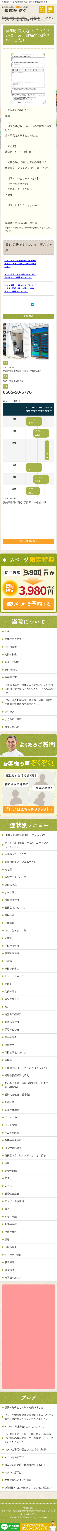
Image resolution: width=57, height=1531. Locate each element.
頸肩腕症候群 (12, 900)
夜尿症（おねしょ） (15, 907)
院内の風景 (11, 646)
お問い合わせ (12, 727)
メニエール (11, 1117)
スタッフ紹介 (12, 662)
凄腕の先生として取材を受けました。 (25, 1407)
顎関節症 (9, 1270)
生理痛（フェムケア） (17, 854)
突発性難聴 (11, 1171)
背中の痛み (11, 1037)
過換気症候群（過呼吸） (18, 1094)
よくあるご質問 (13, 719)
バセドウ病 (11, 1125)
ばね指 (8, 961)
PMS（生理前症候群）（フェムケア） (25, 835)
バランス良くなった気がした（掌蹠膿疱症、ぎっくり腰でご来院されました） (20, 263)
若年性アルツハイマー (17, 877)
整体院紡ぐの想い (14, 639)
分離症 (8, 938)
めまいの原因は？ (14, 1472)
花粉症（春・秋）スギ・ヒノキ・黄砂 (25, 1155)
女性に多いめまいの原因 (18, 1480)
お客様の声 (35, 17)
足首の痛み (11, 991)
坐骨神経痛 (11, 1231)
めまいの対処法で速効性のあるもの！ (25, 1464)
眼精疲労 (9, 1045)
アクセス (9, 711)
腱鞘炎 (8, 984)
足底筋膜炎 (11, 1247)
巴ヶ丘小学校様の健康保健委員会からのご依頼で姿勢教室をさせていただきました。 (29, 1417)
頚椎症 (8, 1060)
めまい (8, 1186)
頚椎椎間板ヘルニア (15, 1052)
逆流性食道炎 (12, 1193)
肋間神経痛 (11, 1224)
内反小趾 (9, 915)
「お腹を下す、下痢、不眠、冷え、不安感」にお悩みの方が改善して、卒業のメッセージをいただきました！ (29, 1438)
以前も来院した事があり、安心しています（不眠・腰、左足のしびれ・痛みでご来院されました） (20, 288)
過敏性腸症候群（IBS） (17, 1075)
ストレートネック (14, 976)
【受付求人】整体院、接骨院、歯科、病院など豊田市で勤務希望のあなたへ (29, 702)
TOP (7, 631)
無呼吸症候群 (12, 953)
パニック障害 (12, 1132)
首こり (8, 1007)
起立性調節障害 (13, 1148)
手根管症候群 (12, 945)
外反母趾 (9, 923)
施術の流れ (11, 669)
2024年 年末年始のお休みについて (24, 1426)
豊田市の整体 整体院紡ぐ (14, 17)
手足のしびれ (12, 1029)
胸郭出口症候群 (13, 1014)
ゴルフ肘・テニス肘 (15, 930)
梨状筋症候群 (12, 1022)
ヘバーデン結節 (13, 1254)
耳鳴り (8, 1178)
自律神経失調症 (13, 1140)
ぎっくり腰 (11, 1216)
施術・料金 (11, 654)
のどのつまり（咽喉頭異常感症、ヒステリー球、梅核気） (29, 1085)
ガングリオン (12, 999)
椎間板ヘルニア (13, 1277)
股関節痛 (9, 1262)
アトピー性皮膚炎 (14, 1201)
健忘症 (8, 869)
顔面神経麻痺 (12, 1110)
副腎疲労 (9, 1102)
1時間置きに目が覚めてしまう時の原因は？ (28, 1487)
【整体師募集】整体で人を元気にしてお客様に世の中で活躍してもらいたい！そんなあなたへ (29, 689)
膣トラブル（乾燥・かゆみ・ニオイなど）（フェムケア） (28, 844)
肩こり (8, 1209)
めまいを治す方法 (14, 1457)
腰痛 (7, 1239)
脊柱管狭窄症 (12, 968)
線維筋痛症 (11, 884)
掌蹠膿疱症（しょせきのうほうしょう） (26, 1067)
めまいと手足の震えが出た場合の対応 (25, 1449)
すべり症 (9, 892)
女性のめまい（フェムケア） (20, 861)
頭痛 (7, 1163)
